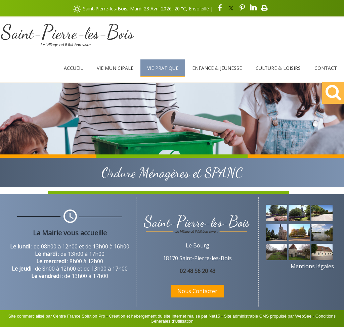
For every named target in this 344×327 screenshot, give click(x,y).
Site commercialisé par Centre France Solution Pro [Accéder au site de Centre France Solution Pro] (56, 316)
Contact (325, 68)
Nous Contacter (197, 291)
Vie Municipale (115, 68)
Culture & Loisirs (278, 68)
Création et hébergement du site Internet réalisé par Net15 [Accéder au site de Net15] (164, 316)
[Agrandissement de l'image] (276, 219)
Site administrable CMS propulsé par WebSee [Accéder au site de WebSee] (267, 316)
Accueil (73, 68)
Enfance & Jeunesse (217, 68)
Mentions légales (312, 266)
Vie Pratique (162, 68)
